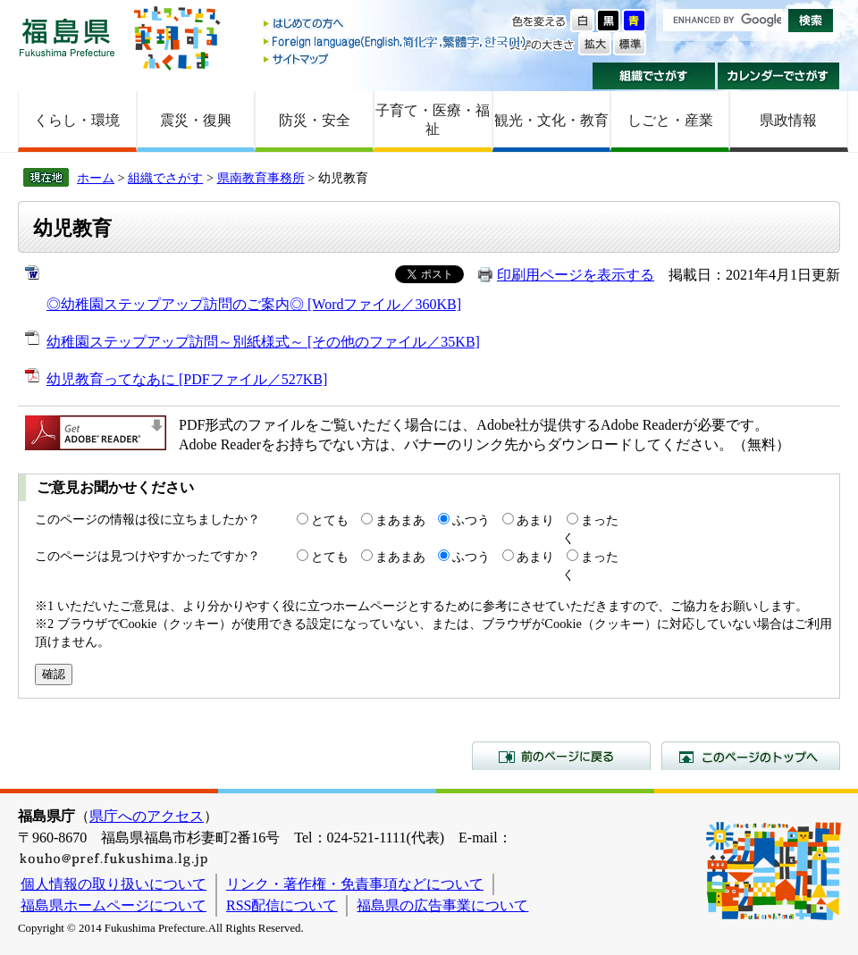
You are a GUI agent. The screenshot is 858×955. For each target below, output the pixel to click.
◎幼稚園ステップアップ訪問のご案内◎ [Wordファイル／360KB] (253, 304)
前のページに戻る (561, 755)
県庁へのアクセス (146, 816)
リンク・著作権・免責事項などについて (355, 884)
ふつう (471, 520)
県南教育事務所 (261, 178)
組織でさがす (654, 76)
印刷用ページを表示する (575, 274)
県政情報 (788, 120)
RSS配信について (281, 905)
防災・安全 (314, 120)
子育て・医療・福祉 (432, 120)
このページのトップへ (750, 755)
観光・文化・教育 (551, 120)
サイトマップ (396, 58)
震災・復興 (195, 120)
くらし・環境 (77, 120)
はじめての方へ (396, 24)
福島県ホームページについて (113, 905)
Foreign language (396, 41)
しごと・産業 (670, 120)
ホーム (95, 178)
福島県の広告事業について (442, 905)
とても (330, 520)
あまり (535, 520)
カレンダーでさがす (779, 76)
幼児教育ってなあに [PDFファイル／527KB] (186, 379)
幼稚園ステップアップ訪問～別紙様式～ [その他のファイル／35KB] (263, 341)
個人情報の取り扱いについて (113, 884)
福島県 (67, 37)
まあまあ (400, 520)
